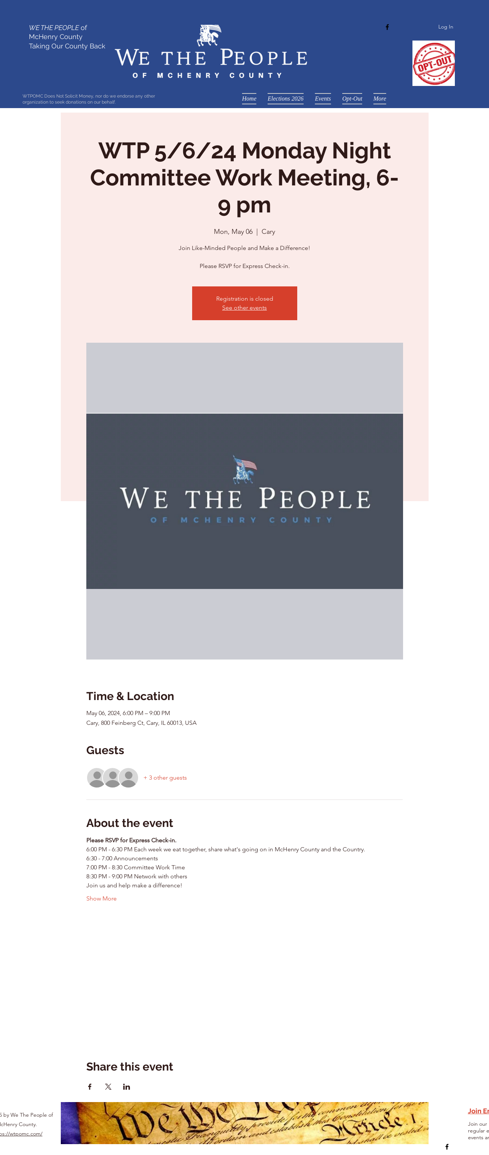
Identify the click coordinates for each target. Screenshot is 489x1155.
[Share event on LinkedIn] (126, 1087)
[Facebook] (387, 27)
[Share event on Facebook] (89, 1087)
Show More (101, 898)
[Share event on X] (108, 1087)
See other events (244, 307)
